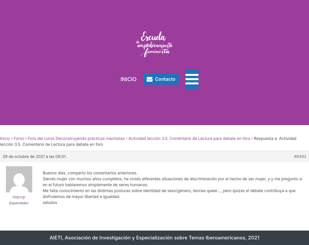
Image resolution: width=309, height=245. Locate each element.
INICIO (128, 79)
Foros (19, 138)
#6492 (300, 156)
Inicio (5, 138)
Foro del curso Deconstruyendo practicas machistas (76, 138)
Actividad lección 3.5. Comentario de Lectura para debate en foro (189, 138)
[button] (161, 79)
